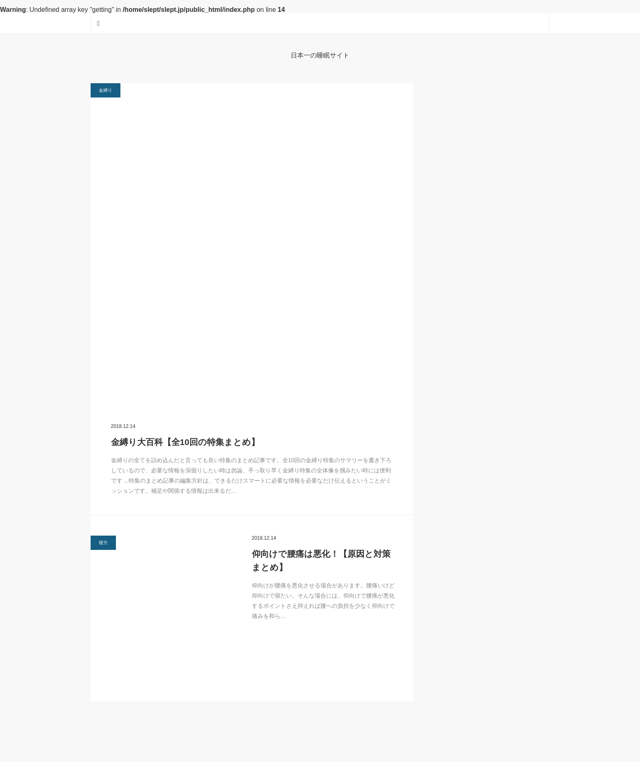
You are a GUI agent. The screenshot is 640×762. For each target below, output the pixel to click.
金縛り (105, 90)
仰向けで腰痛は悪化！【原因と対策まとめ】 (321, 560)
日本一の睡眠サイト (320, 55)
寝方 (103, 542)
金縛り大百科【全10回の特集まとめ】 (185, 442)
